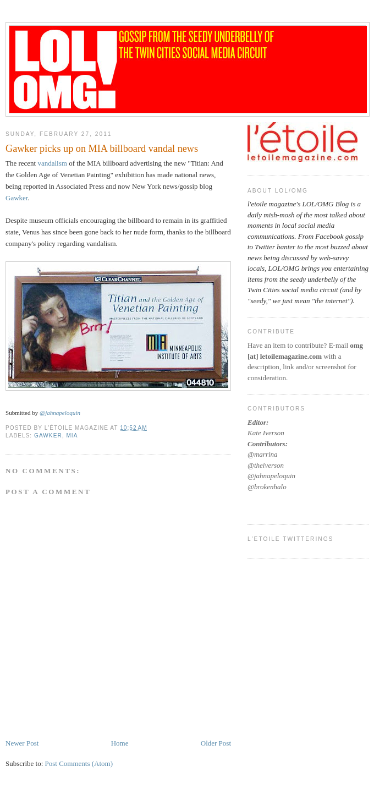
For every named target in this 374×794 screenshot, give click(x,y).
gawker (48, 435)
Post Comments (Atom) (79, 763)
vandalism (52, 163)
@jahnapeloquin (60, 412)
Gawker (17, 198)
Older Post (216, 743)
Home (120, 743)
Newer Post (22, 743)
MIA (72, 435)
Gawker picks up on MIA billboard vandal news (102, 148)
